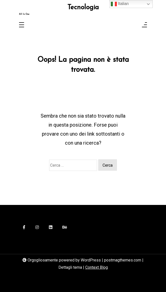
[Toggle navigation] (21, 25)
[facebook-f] (24, 227)
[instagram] (37, 227)
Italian (120, 4)
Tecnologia (83, 8)
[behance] (65, 227)
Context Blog (96, 267)
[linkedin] (50, 227)
